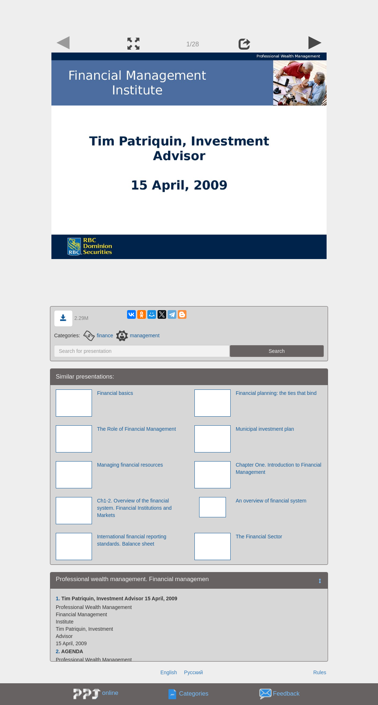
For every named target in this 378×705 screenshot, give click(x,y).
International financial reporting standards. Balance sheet (131, 540)
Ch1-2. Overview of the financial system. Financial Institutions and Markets (134, 508)
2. (58, 651)
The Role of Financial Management (136, 429)
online (110, 692)
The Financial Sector (259, 536)
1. (58, 598)
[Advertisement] (189, 16)
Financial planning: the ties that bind (276, 393)
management (137, 335)
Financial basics (115, 393)
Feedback (286, 694)
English (168, 672)
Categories (194, 694)
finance (98, 335)
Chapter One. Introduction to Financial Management (279, 468)
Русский (193, 672)
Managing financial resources (130, 465)
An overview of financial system (271, 501)
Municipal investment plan (265, 429)
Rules (319, 672)
